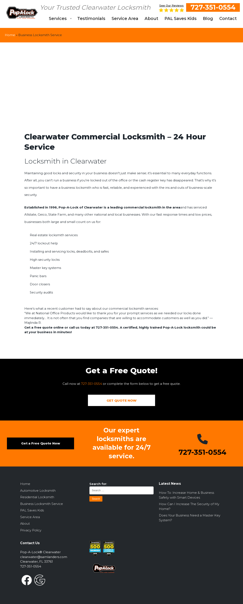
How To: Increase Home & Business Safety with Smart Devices (186, 495)
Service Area (30, 517)
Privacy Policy (30, 530)
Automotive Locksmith (38, 491)
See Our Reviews (171, 8)
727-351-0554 (213, 7)
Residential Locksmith (37, 497)
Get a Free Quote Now (40, 443)
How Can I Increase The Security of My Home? (189, 506)
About (25, 524)
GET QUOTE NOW (122, 400)
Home (10, 35)
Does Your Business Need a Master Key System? (189, 518)
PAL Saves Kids (32, 510)
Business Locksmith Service (41, 504)
